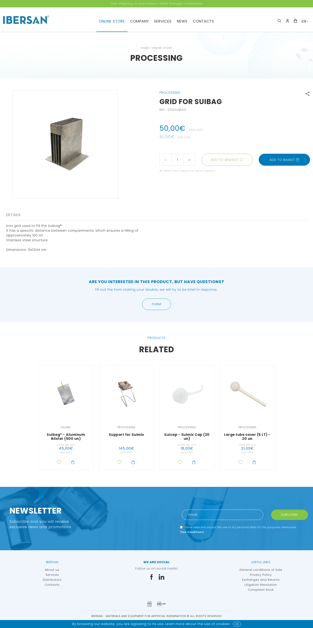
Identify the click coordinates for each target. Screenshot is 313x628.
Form (156, 304)
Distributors (52, 580)
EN (304, 21)
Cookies (223, 624)
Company (139, 21)
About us (52, 570)
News (182, 21)
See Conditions (192, 532)
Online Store (112, 21)
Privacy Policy (261, 575)
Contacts (203, 21)
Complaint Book (261, 590)
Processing (156, 58)
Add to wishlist (225, 159)
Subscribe (289, 514)
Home (145, 48)
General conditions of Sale (260, 570)
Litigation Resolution (261, 585)
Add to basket (284, 159)
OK (237, 624)
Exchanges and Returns (261, 580)
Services (163, 21)
